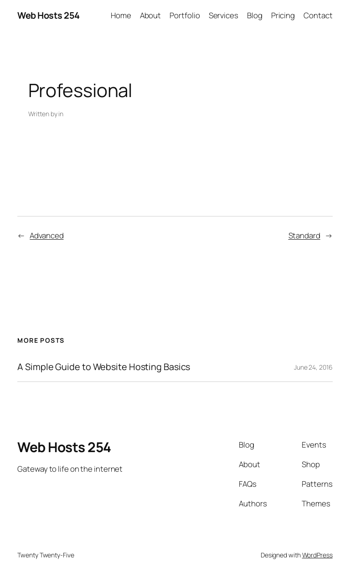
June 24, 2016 (313, 367)
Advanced (46, 235)
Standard (304, 235)
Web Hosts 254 (48, 15)
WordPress (317, 555)
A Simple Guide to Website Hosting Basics (103, 367)
